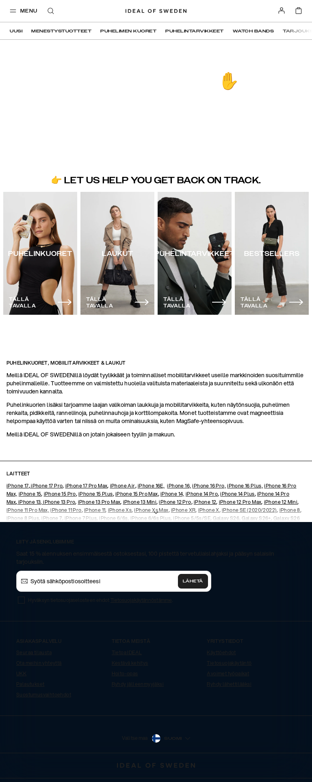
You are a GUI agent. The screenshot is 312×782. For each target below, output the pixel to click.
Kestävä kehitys (130, 663)
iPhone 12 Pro (175, 501)
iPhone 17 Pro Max (86, 485)
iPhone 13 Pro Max (99, 501)
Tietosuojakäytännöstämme (141, 600)
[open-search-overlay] (51, 11)
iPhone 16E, (151, 485)
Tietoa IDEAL (127, 652)
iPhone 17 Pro (46, 485)
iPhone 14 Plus (237, 493)
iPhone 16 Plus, (245, 485)
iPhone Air (122, 485)
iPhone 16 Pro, (209, 485)
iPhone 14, (172, 493)
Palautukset (30, 684)
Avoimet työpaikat (228, 673)
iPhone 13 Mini (140, 501)
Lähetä (193, 581)
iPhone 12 (205, 501)
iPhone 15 (30, 493)
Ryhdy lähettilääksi (229, 684)
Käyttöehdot (221, 652)
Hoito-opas (125, 673)
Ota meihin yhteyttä (39, 663)
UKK (21, 673)
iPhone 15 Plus (95, 493)
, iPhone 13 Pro (58, 501)
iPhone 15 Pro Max (136, 493)
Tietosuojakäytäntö (229, 663)
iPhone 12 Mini (281, 501)
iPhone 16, (179, 485)
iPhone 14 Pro (202, 493)
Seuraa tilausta (34, 652)
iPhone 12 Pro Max (240, 501)
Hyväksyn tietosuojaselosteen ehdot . (100, 600)
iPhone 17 (17, 485)
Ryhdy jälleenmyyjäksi (138, 684)
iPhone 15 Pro (60, 493)
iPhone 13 (29, 501)
